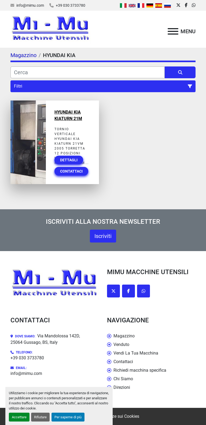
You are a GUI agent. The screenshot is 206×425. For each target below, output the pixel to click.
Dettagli (69, 160)
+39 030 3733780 (70, 5)
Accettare (19, 417)
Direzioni (121, 387)
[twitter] (178, 5)
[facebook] (186, 5)
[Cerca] (87, 72)
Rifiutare (40, 417)
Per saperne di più (68, 417)
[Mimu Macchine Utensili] (54, 283)
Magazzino (124, 335)
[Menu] (173, 31)
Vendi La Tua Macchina (135, 353)
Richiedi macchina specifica (139, 370)
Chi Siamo (123, 378)
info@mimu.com (30, 5)
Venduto (121, 344)
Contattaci (71, 171)
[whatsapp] (194, 5)
